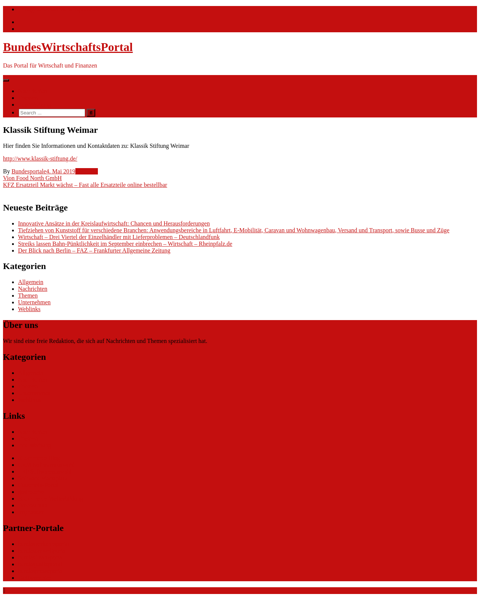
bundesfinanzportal (41, 557)
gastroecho (31, 492)
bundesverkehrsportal (44, 544)
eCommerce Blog (39, 458)
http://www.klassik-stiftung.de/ (40, 158)
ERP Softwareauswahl (45, 471)
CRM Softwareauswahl (46, 465)
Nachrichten (32, 91)
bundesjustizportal (40, 564)
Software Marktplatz (43, 478)
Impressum (31, 512)
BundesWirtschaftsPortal (68, 47)
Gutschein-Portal (38, 485)
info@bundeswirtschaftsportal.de (59, 9)
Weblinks (86, 171)
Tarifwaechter (34, 577)
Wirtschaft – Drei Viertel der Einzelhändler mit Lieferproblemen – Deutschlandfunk (119, 237)
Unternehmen (34, 302)
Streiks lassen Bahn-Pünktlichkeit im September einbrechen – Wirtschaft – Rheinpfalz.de (125, 244)
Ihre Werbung (34, 104)
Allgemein (31, 282)
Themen (28, 98)
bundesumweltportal (42, 550)
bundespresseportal (41, 571)
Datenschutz (33, 505)
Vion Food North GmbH (32, 178)
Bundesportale (29, 171)
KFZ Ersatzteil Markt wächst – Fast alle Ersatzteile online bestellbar (85, 185)
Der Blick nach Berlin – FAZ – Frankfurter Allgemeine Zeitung (94, 250)
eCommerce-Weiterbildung (50, 498)
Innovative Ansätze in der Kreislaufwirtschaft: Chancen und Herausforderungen (114, 223)
